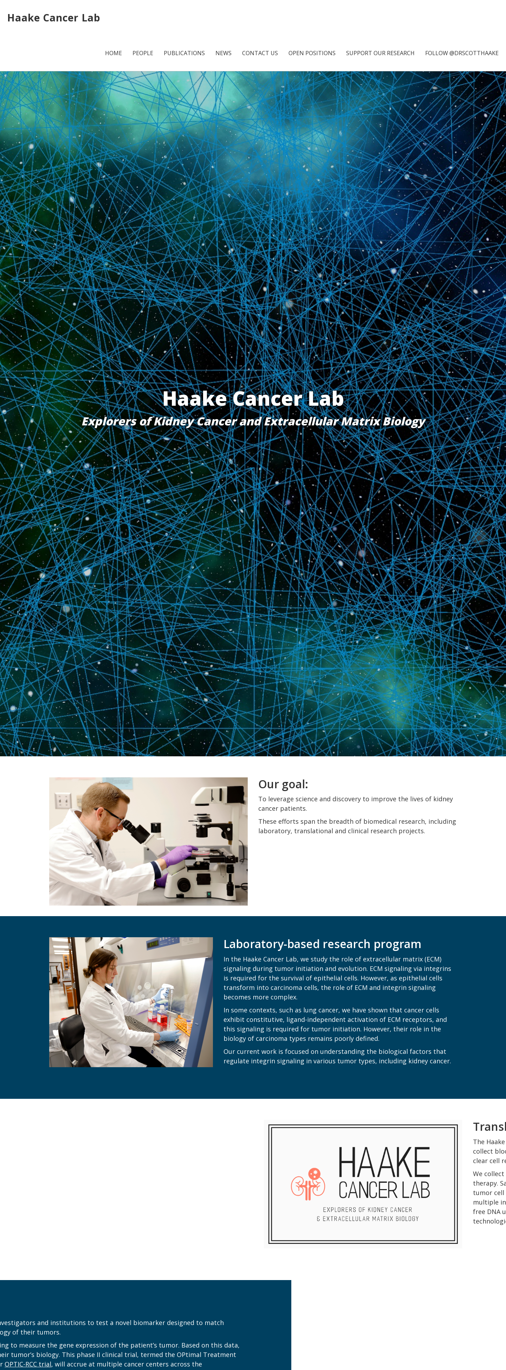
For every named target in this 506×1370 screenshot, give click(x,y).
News (223, 53)
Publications (184, 53)
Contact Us (260, 53)
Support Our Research (380, 53)
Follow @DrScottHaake (462, 53)
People (142, 53)
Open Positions (312, 53)
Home (113, 53)
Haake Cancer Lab (53, 17)
